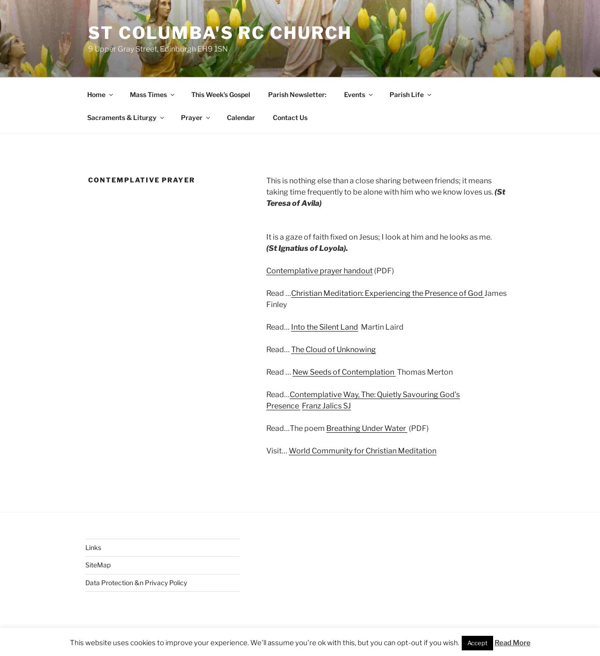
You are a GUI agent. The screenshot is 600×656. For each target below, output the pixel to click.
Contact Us (290, 117)
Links (93, 547)
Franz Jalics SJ (326, 405)
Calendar (241, 117)
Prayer (196, 117)
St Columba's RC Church (220, 33)
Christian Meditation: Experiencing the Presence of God (387, 293)
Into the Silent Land (324, 327)
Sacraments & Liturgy (126, 117)
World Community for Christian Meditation (362, 450)
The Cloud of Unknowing (333, 349)
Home (100, 94)
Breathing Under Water (366, 428)
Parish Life (411, 94)
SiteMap (98, 565)
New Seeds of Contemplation (344, 372)
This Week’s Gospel (220, 94)
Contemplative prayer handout (319, 270)
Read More (513, 643)
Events (359, 94)
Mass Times (153, 94)
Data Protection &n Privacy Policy (136, 583)
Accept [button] (477, 643)
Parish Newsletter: (297, 94)
